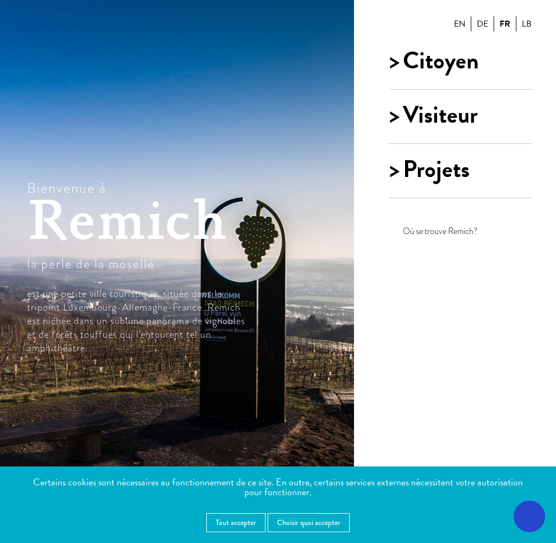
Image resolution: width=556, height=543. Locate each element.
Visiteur (440, 115)
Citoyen (441, 61)
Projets (436, 169)
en (459, 23)
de (482, 23)
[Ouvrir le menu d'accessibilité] (529, 516)
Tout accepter (236, 522)
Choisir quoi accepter (308, 522)
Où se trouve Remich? (440, 231)
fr (505, 23)
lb (527, 23)
